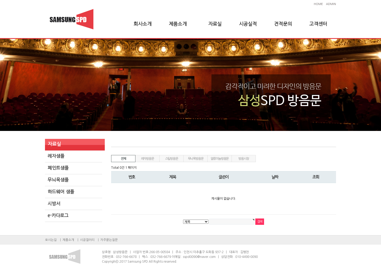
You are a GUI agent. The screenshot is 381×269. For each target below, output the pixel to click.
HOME (318, 4)
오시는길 (51, 239)
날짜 (274, 177)
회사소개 (143, 24)
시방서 (54, 203)
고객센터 (318, 24)
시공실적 (248, 24)
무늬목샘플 (58, 179)
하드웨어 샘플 (61, 191)
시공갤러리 (87, 239)
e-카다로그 (58, 215)
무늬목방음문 (195, 158)
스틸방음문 (171, 158)
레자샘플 (56, 156)
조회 (315, 177)
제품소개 (178, 24)
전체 (123, 158)
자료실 (215, 24)
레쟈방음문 (147, 158)
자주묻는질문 (109, 239)
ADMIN (331, 4)
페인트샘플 (58, 168)
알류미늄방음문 (220, 158)
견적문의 (283, 24)
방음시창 (243, 158)
